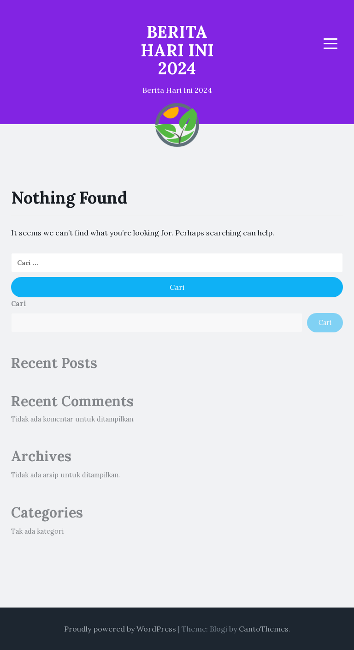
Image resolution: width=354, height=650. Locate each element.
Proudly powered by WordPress (120, 628)
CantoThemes (264, 628)
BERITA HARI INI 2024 (177, 50)
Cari (18, 304)
